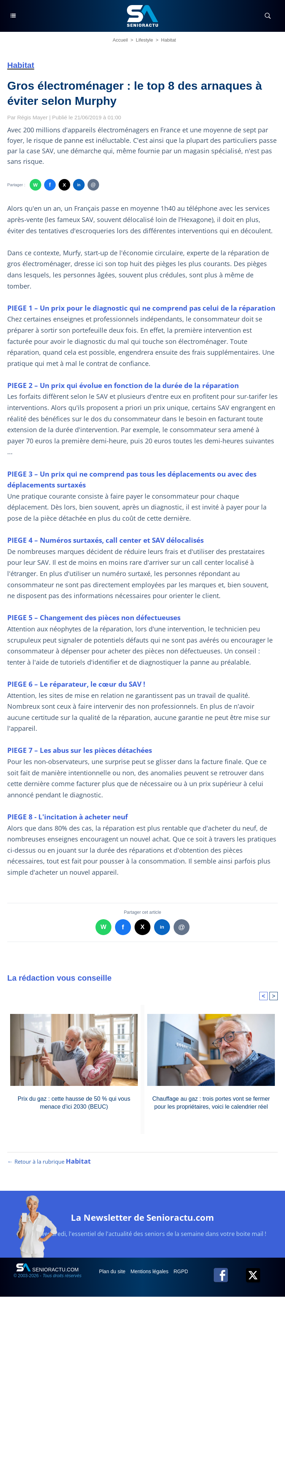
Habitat (168, 40)
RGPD (182, 1271)
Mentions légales (150, 1271)
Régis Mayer (32, 117)
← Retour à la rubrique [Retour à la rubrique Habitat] (49, 1161)
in (78, 185)
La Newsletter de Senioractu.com (142, 1217)
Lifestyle (144, 40)
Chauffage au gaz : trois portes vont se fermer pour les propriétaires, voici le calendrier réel (211, 1103)
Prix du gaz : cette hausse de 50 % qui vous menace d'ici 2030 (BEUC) (74, 1103)
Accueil (120, 40)
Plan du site (113, 1271)
